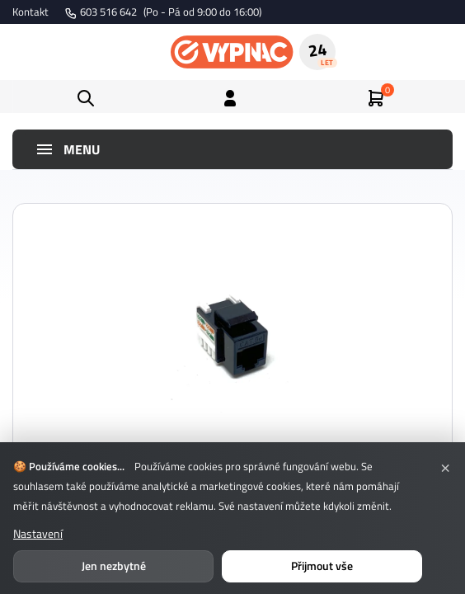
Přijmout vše (322, 565)
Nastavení (38, 533)
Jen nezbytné (114, 565)
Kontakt (30, 11)
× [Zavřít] (445, 466)
